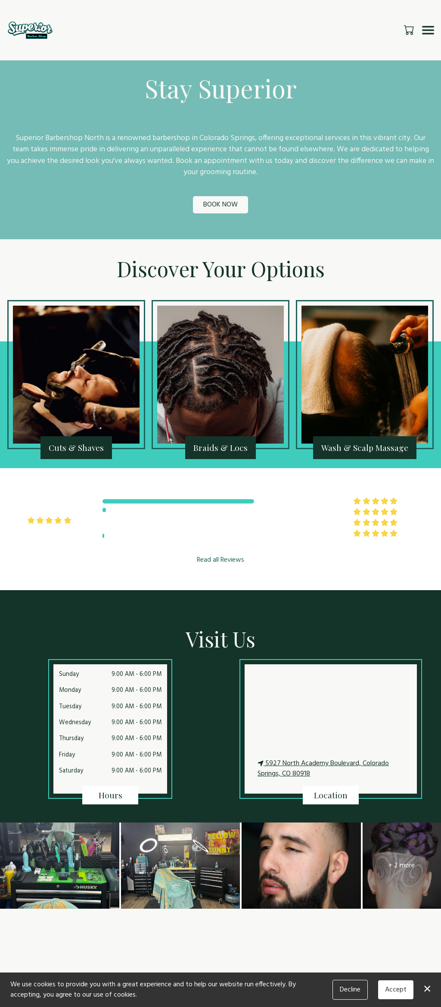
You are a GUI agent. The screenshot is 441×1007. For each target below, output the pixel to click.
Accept (396, 989)
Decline (350, 989)
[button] (410, 29)
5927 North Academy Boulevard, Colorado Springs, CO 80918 (323, 768)
